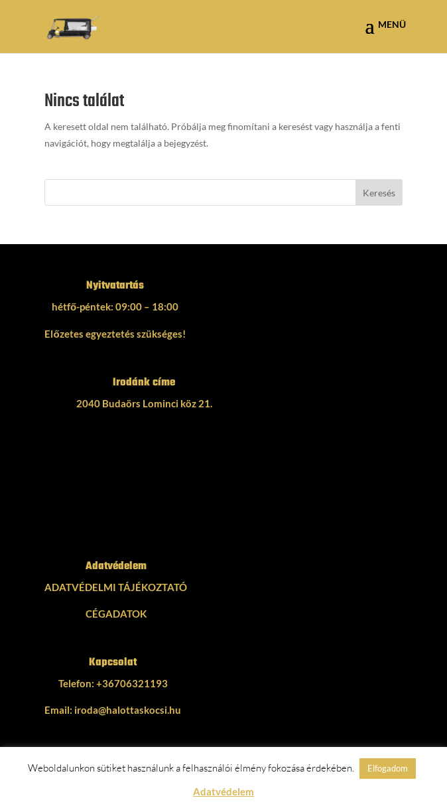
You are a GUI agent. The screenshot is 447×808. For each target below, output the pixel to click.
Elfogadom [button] (387, 768)
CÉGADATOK (116, 614)
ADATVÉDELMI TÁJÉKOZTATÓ (115, 587)
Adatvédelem (223, 791)
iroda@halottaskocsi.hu (127, 710)
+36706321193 (132, 683)
